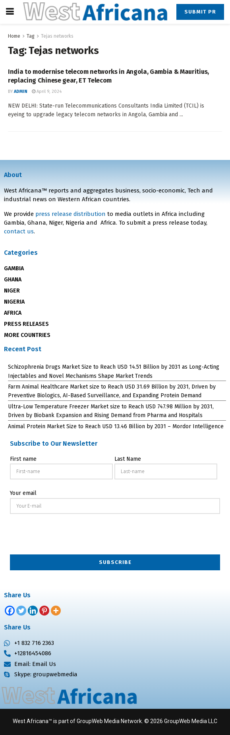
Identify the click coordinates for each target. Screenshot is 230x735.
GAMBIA (14, 268)
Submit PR (200, 12)
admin (20, 91)
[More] (56, 611)
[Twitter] (21, 611)
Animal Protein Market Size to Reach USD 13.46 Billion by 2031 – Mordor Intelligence (116, 426)
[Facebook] (10, 611)
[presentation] (115, 535)
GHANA (12, 279)
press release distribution (70, 213)
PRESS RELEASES (26, 324)
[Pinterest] (44, 611)
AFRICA (12, 313)
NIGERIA (14, 301)
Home (14, 36)
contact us (19, 231)
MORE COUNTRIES (27, 335)
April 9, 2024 (47, 91)
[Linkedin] (33, 611)
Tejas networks (57, 36)
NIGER (12, 290)
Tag (31, 36)
